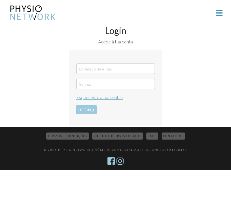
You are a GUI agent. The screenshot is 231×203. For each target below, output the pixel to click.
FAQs (152, 136)
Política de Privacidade (118, 136)
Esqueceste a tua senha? (99, 97)
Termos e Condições (67, 136)
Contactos (173, 136)
